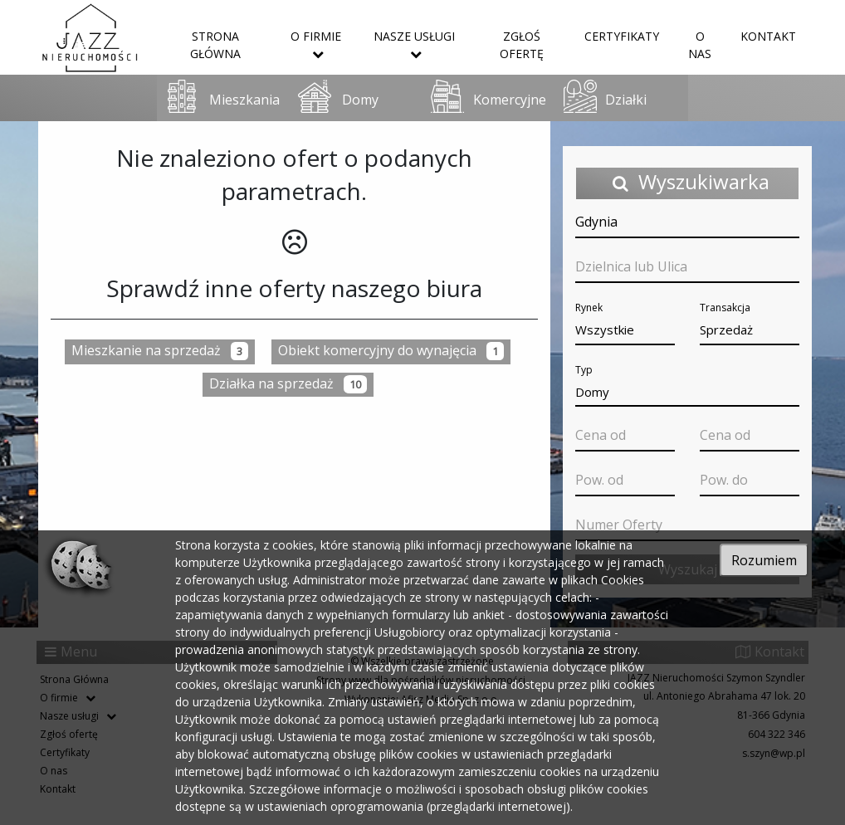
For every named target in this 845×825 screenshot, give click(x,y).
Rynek (589, 307)
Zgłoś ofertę (522, 44)
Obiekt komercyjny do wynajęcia (391, 350)
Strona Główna (215, 44)
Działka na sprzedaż (288, 383)
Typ (584, 370)
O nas (699, 44)
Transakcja (725, 307)
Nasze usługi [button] (414, 44)
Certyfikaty (621, 36)
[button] (625, 330)
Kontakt (768, 36)
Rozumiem (764, 560)
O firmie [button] (316, 44)
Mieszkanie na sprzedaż (159, 350)
